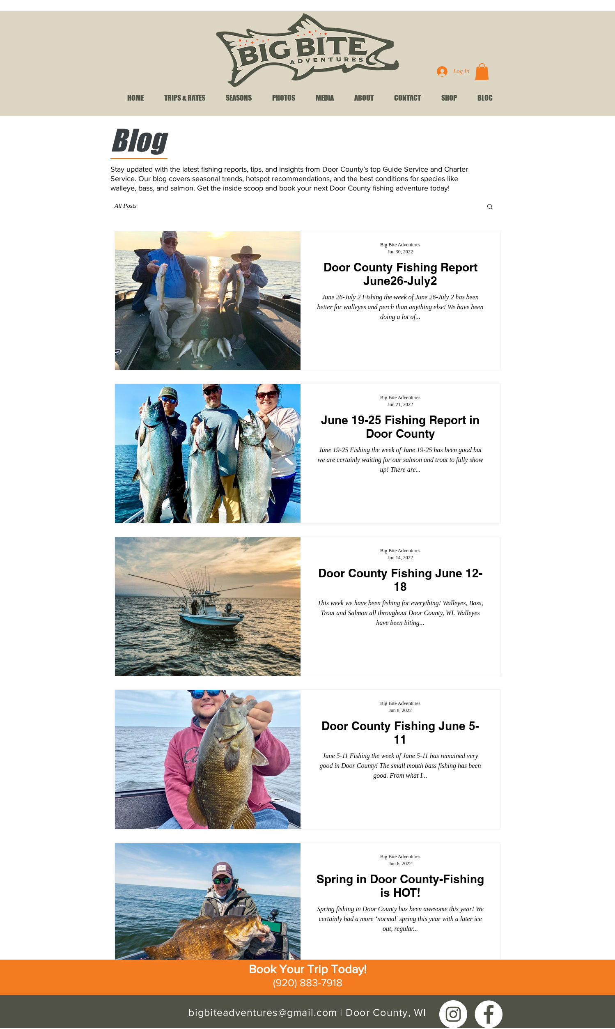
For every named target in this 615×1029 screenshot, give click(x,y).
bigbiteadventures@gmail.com (262, 1012)
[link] (482, 71)
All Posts (126, 205)
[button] (490, 207)
